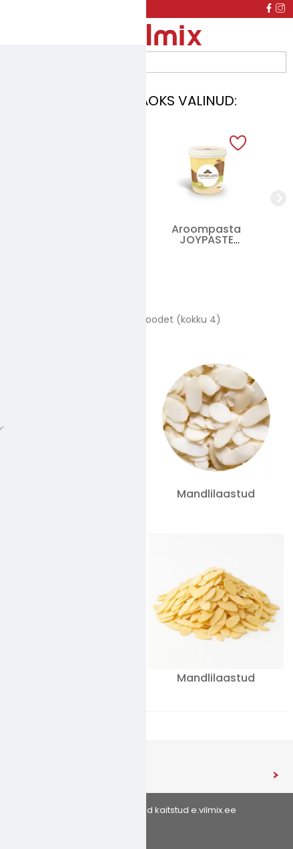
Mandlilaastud (216, 494)
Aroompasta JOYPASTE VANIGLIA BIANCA (206, 239)
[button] (117, 144)
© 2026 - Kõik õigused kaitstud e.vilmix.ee (146, 810)
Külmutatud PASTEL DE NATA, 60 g (86, 239)
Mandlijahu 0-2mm (74, 494)
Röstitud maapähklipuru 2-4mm (74, 683)
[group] (87, 198)
